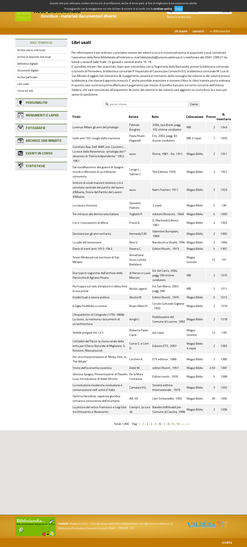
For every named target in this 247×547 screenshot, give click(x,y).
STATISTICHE (35, 165)
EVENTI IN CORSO (39, 153)
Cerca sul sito (25, 91)
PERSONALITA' (37, 102)
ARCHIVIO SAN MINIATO (43, 140)
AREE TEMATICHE (41, 42)
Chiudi (178, 9)
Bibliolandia (221, 31)
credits (227, 542)
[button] (127, 452)
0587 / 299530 (118, 528)
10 (177, 424)
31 (132, 528)
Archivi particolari (27, 77)
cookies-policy (162, 9)
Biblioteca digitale (27, 63)
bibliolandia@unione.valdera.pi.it (161, 57)
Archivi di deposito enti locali (34, 57)
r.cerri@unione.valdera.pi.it (155, 523)
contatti (198, 31)
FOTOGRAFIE (36, 127)
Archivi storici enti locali (31, 50)
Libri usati (23, 84)
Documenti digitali (27, 70)
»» (188, 424)
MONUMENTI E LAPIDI (42, 115)
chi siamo (180, 31)
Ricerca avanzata (179, 16)
